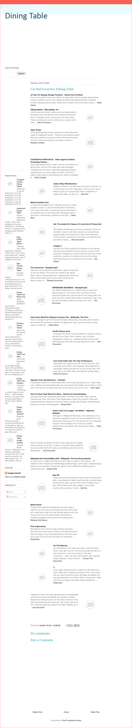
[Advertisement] (66, 43)
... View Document (76, 240)
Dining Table (26, 16)
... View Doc (84, 194)
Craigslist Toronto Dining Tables (20, 183)
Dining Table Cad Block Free (21, 294)
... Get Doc (82, 488)
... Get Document (37, 607)
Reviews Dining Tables (20, 325)
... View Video (94, 388)
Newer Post (37, 712)
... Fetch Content (39, 177)
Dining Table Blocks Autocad (20, 410)
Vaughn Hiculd (14, 473)
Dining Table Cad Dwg (21, 354)
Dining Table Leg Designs (21, 381)
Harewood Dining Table (21, 210)
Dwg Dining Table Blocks (19, 240)
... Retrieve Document (54, 280)
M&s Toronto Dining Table (20, 267)
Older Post (95, 712)
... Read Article (53, 325)
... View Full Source (43, 122)
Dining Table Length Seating (20, 439)
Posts (10, 492)
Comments (12, 497)
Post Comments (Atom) (71, 720)
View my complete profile (15, 477)
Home (66, 712)
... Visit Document (48, 451)
